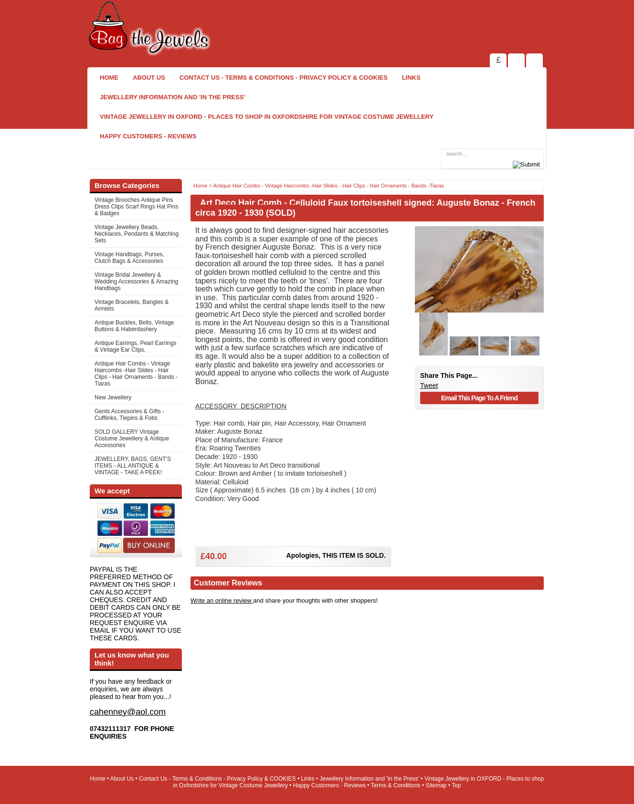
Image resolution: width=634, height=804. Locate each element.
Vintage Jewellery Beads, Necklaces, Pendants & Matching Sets (137, 234)
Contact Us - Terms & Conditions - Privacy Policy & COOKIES (284, 77)
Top (456, 785)
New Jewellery (113, 397)
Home (109, 77)
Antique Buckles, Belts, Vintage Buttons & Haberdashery (134, 326)
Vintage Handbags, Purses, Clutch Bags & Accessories (129, 257)
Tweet (429, 385)
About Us (149, 77)
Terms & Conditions (396, 785)
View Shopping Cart (516, 60)
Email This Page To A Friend (479, 398)
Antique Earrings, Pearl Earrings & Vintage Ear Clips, (135, 346)
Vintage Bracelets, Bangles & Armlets (132, 305)
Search (534, 60)
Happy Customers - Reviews (148, 136)
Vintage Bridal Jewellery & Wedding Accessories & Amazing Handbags (136, 281)
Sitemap (436, 785)
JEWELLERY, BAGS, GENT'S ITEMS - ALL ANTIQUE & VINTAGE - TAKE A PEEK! (133, 466)
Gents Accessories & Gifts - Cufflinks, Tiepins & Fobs (129, 414)
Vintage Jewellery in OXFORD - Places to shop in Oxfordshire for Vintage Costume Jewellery (266, 116)
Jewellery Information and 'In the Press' (172, 97)
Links (411, 77)
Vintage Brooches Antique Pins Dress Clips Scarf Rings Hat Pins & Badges (136, 207)
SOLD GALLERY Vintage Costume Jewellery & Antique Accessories (132, 438)
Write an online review (221, 600)
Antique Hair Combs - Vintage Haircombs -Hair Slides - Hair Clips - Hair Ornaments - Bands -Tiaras (136, 373)
